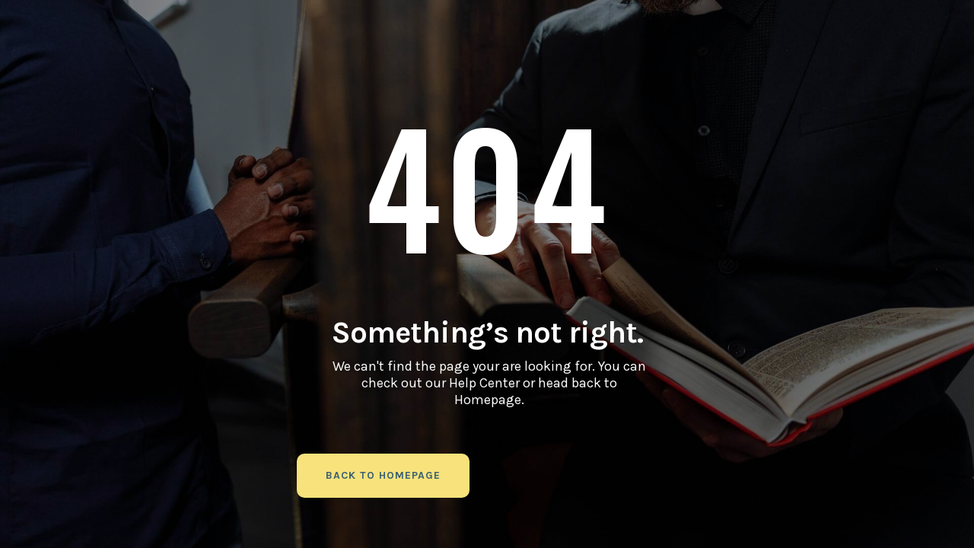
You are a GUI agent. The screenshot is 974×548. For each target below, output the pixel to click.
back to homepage (383, 475)
